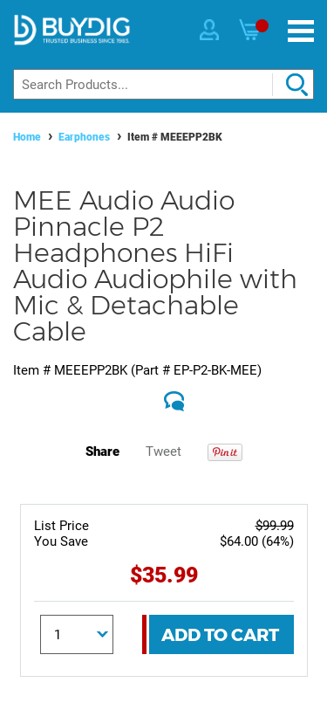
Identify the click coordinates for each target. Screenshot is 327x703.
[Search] (163, 84)
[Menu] (301, 31)
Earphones (84, 137)
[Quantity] (76, 634)
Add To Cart (220, 634)
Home (27, 137)
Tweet (163, 451)
